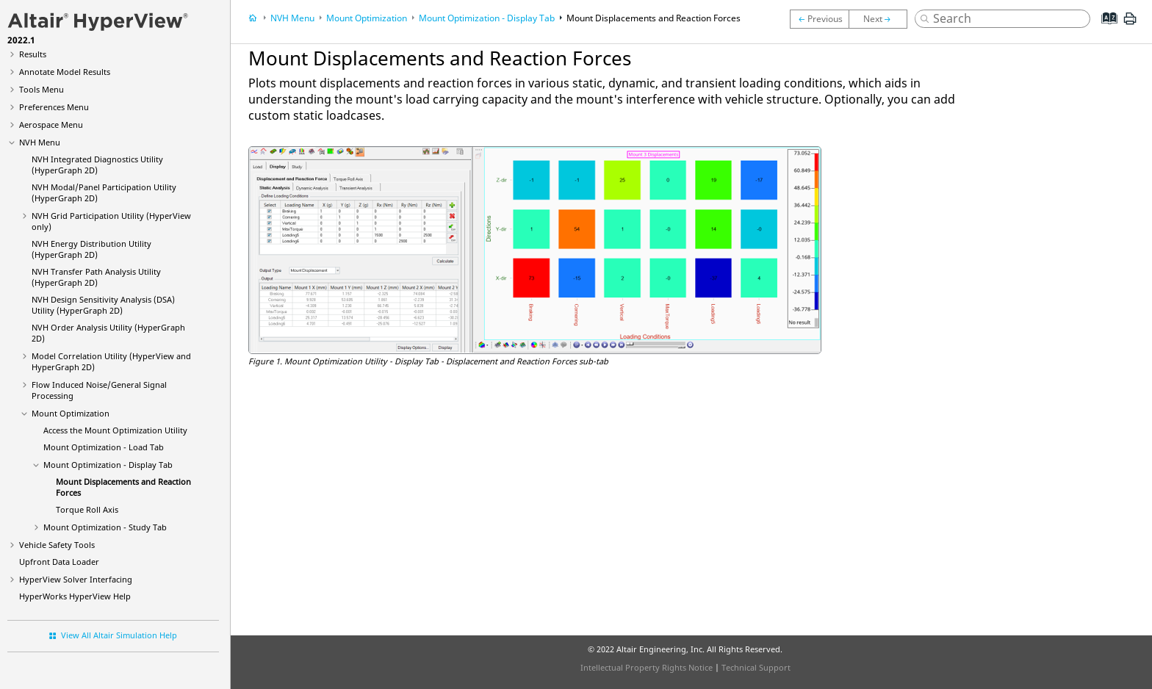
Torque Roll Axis (87, 509)
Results (32, 53)
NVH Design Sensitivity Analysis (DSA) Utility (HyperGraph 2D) (103, 305)
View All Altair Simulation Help (119, 635)
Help (75, 596)
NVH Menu (39, 142)
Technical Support (756, 667)
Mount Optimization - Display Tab (108, 464)
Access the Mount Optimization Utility (115, 430)
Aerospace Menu (51, 124)
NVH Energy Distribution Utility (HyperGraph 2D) (91, 249)
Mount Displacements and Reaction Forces (653, 18)
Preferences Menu (54, 106)
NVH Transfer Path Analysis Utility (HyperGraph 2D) (96, 277)
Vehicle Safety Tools (57, 544)
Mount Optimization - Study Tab (105, 527)
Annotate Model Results (64, 71)
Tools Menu (41, 89)
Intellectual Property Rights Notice (646, 667)
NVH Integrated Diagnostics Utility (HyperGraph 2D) (97, 165)
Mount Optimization (70, 413)
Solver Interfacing (75, 579)
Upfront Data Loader (59, 561)
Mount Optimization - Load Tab (103, 446)
